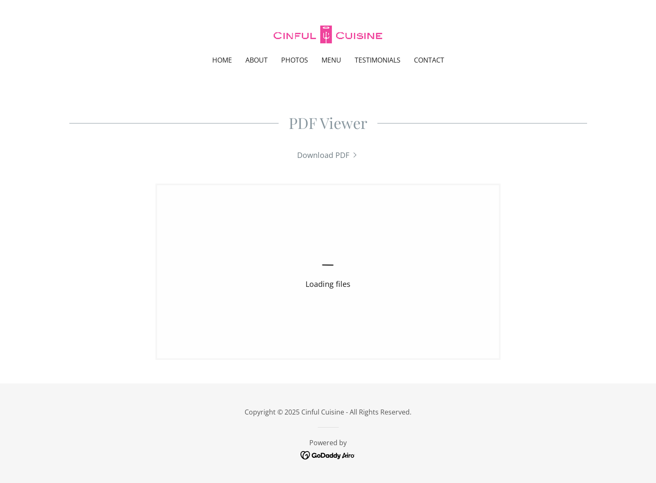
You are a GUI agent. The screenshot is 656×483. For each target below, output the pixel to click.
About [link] (256, 60)
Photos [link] (294, 60)
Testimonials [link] (377, 60)
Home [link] (222, 60)
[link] (328, 33)
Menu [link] (331, 60)
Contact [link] (429, 60)
